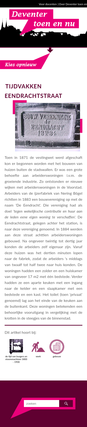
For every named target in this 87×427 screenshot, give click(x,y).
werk (38, 348)
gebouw (56, 348)
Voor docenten (48, 4)
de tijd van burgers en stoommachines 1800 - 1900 (16, 351)
